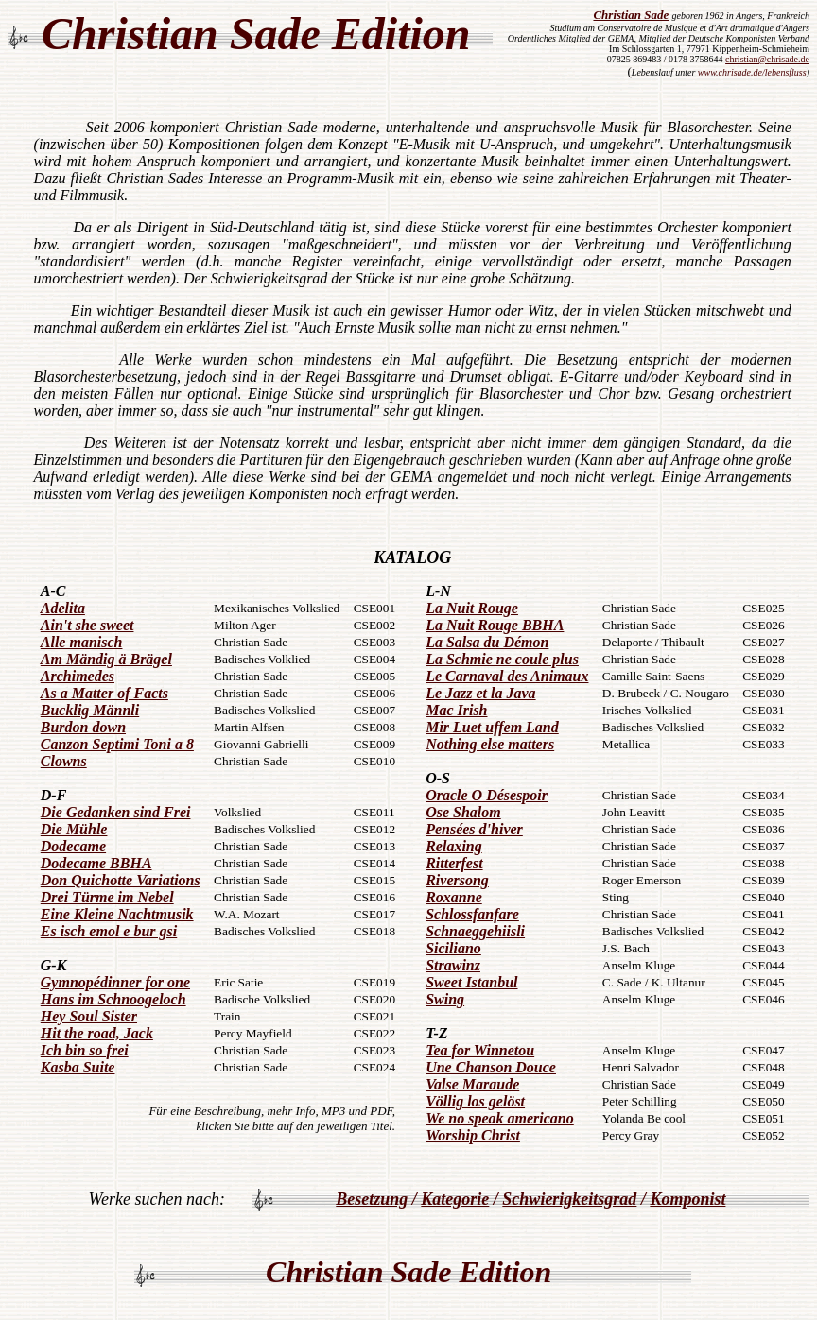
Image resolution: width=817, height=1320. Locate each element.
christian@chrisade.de (767, 59)
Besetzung (372, 1199)
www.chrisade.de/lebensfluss (752, 72)
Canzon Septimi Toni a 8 (117, 744)
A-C (53, 591)
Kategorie (455, 1199)
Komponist (687, 1199)
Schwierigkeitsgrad (569, 1199)
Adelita (63, 608)
